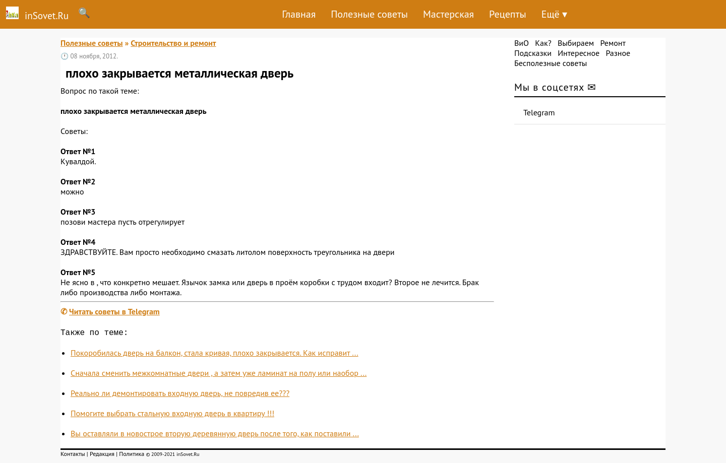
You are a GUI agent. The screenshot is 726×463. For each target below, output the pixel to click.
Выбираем (576, 43)
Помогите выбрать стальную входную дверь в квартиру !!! (172, 415)
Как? (543, 43)
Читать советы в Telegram (114, 311)
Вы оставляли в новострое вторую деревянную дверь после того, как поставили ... (215, 435)
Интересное (578, 53)
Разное (618, 53)
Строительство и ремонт (173, 43)
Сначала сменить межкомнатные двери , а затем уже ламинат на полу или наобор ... (219, 375)
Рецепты (507, 14)
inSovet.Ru (34, 14)
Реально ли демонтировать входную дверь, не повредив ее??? (180, 395)
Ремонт (612, 43)
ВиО (521, 43)
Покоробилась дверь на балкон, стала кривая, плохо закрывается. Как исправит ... (214, 355)
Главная (299, 14)
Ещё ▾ (554, 14)
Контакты (72, 455)
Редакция (102, 455)
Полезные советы (369, 14)
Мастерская (448, 14)
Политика (131, 455)
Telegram (539, 112)
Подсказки (533, 53)
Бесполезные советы (550, 63)
